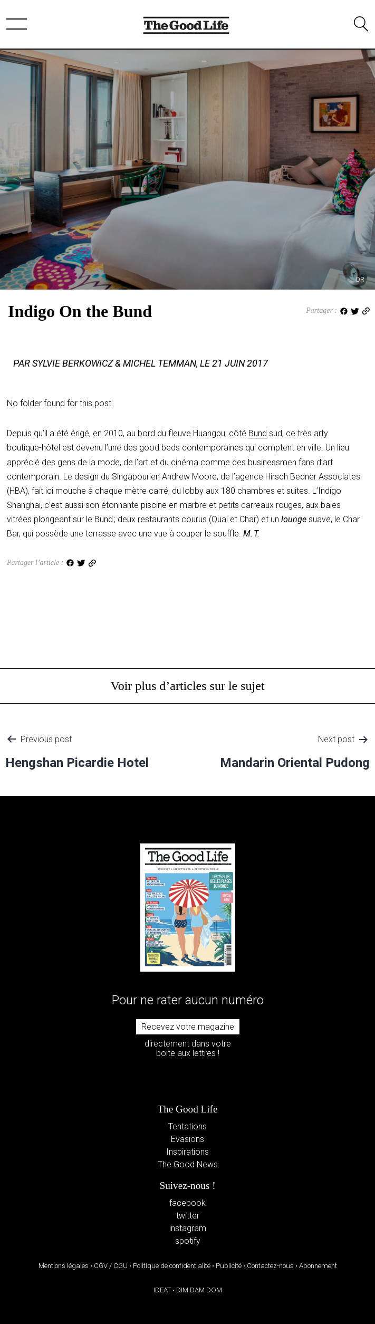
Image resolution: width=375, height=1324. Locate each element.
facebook (187, 1203)
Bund (257, 433)
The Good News (188, 1164)
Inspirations (187, 1152)
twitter (187, 1216)
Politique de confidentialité (171, 1266)
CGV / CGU (111, 1266)
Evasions (187, 1139)
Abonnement (318, 1266)
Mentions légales (64, 1266)
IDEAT (162, 1290)
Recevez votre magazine (187, 1027)
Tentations (187, 1126)
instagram (187, 1228)
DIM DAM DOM (199, 1290)
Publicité (229, 1266)
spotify (187, 1241)
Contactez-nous (270, 1266)
